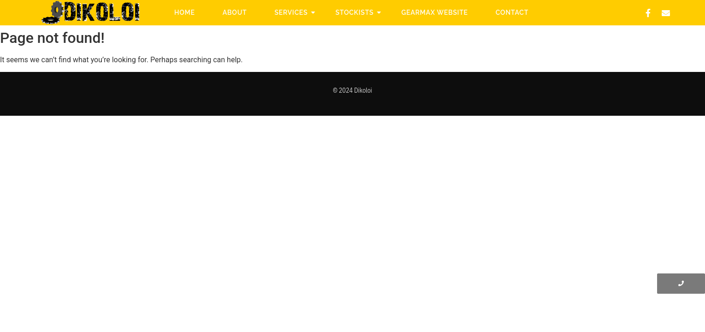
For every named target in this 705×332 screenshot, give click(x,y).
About (235, 12)
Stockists (358, 12)
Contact (512, 12)
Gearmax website (434, 12)
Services (295, 12)
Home (184, 12)
